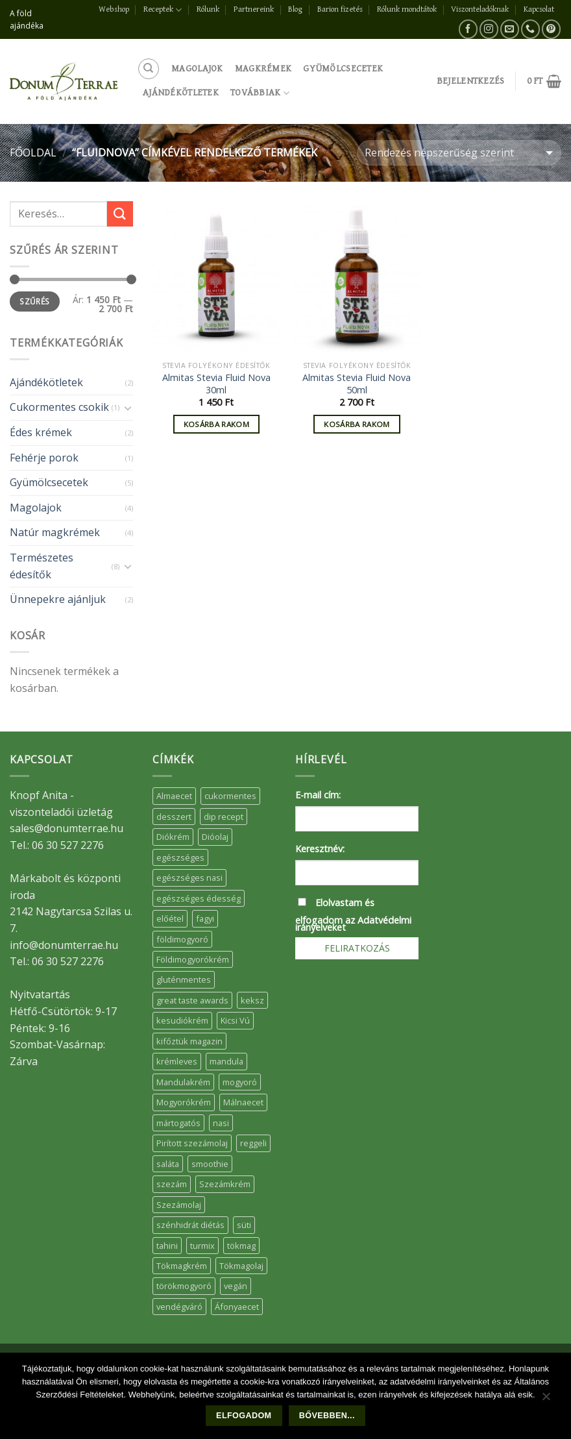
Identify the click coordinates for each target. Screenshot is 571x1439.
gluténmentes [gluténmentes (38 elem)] (183, 979)
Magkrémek (263, 68)
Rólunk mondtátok (407, 9)
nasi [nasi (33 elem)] (221, 1123)
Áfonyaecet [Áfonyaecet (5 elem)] (237, 1306)
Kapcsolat (539, 9)
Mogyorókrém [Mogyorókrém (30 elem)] (183, 1102)
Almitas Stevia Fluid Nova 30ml (216, 384)
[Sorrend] (459, 153)
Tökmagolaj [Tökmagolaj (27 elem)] (241, 1266)
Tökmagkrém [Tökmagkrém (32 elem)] (181, 1266)
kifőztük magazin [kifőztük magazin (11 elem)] (189, 1041)
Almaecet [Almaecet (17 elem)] (174, 796)
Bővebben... (327, 1415)
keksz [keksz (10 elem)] (252, 1000)
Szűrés (34, 301)
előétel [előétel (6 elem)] (170, 918)
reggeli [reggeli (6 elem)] (253, 1143)
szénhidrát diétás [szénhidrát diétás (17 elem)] (190, 1225)
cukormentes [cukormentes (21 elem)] (230, 796)
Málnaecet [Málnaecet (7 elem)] (243, 1102)
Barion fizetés (340, 9)
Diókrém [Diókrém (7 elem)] (172, 836)
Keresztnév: (320, 848)
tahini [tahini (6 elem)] (167, 1245)
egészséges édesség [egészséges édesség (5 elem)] (198, 898)
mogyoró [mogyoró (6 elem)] (240, 1082)
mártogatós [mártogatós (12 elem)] (178, 1123)
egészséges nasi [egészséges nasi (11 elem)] (189, 877)
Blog (295, 9)
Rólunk (208, 9)
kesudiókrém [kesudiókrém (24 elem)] (182, 1020)
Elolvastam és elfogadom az (353, 914)
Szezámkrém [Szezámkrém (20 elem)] (224, 1184)
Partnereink (254, 9)
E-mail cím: (318, 795)
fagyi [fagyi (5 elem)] (205, 918)
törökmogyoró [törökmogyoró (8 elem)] (184, 1286)
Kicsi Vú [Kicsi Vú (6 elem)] (235, 1020)
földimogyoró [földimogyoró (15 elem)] (182, 939)
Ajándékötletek (181, 92)
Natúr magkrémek (55, 532)
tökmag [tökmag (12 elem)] (241, 1245)
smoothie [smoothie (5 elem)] (209, 1164)
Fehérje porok (44, 457)
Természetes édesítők (41, 566)
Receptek (162, 10)
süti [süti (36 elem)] (244, 1225)
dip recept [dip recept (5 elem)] (223, 816)
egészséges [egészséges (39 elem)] (180, 857)
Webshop (114, 9)
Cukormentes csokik (59, 407)
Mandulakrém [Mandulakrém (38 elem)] (183, 1082)
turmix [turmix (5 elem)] (202, 1245)
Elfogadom (243, 1415)
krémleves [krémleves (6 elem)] (176, 1061)
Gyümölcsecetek (343, 68)
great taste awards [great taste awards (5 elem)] (192, 1000)
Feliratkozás (357, 948)
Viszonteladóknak (480, 9)
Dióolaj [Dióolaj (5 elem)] (215, 836)
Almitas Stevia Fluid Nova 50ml (356, 384)
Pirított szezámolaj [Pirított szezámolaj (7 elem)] (192, 1143)
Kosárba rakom (217, 424)
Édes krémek (41, 432)
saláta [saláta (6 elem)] (167, 1164)
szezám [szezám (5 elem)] (171, 1184)
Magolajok (197, 68)
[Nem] (546, 1399)
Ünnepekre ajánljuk (58, 599)
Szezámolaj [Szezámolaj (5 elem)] (178, 1205)
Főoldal (33, 152)
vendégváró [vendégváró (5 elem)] (179, 1306)
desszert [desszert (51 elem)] (173, 816)
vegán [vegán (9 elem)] (235, 1286)
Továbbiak (259, 93)
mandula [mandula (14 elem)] (226, 1061)
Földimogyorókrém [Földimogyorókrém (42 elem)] (192, 959)
